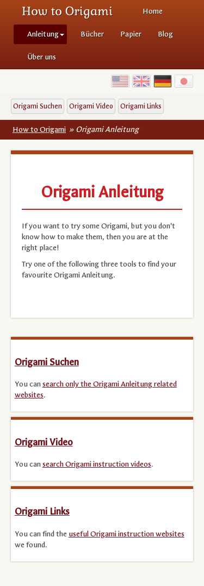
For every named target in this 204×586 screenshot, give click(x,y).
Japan (184, 81)
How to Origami (67, 11)
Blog (165, 34)
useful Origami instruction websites (126, 534)
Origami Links (141, 106)
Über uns (41, 57)
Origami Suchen (37, 106)
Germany (162, 81)
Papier (130, 34)
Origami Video (91, 106)
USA (120, 81)
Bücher (92, 34)
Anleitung (45, 34)
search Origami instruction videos (96, 464)
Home (153, 11)
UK (141, 81)
